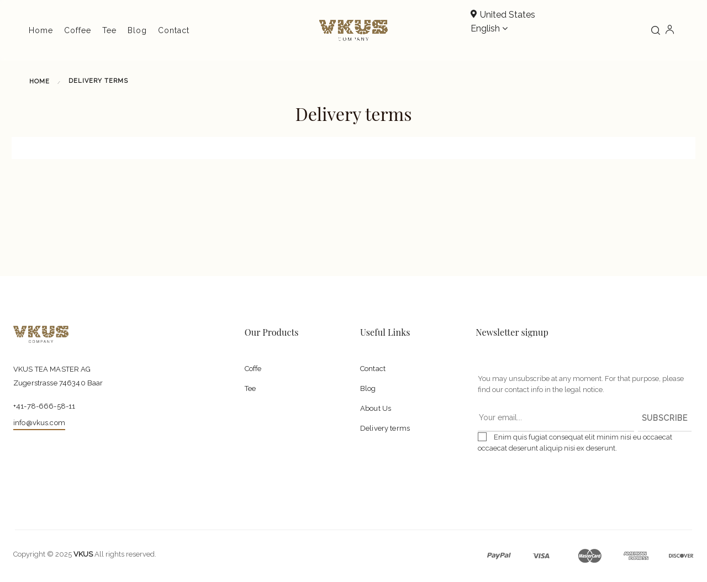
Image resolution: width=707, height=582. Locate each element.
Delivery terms (385, 428)
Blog (368, 388)
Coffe (253, 368)
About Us (375, 408)
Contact (373, 368)
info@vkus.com (39, 423)
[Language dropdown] (489, 29)
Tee (250, 388)
